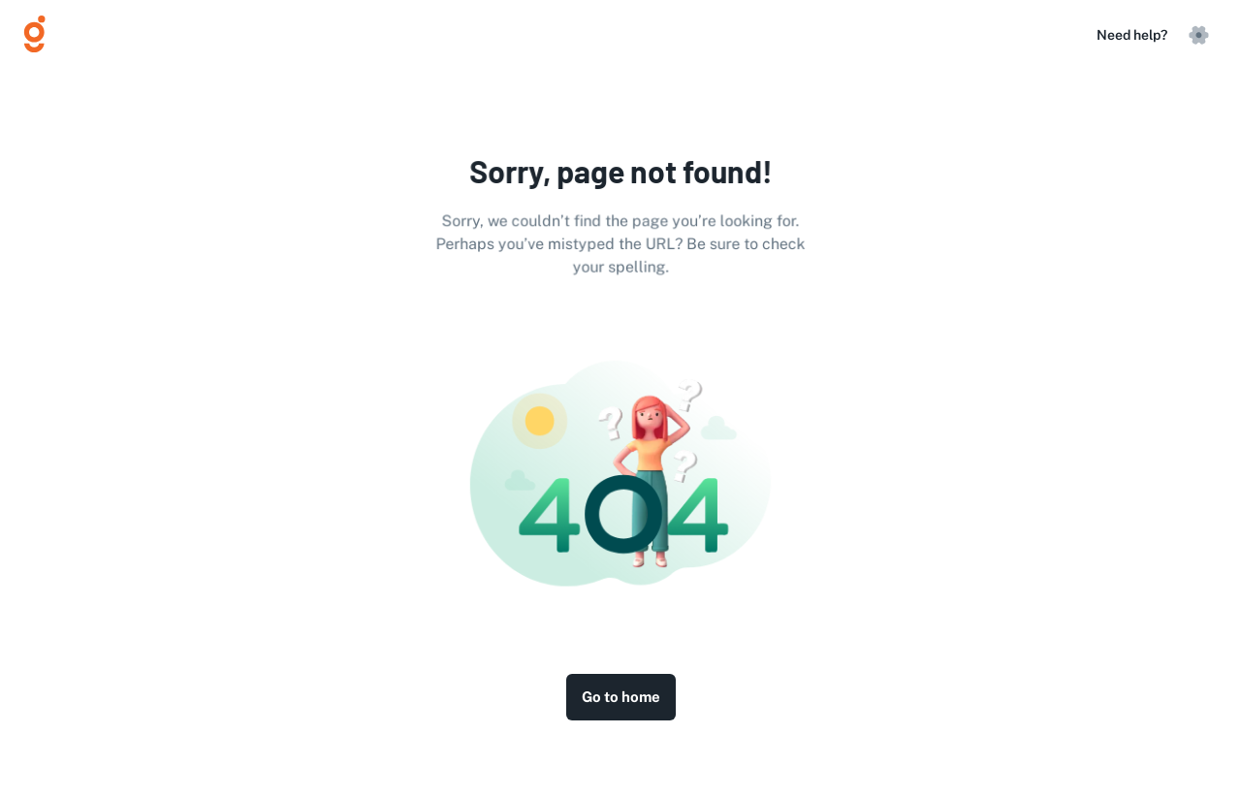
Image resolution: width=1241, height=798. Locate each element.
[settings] (1198, 35)
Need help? (1132, 35)
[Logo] (42, 35)
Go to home (621, 697)
